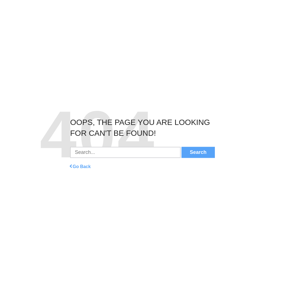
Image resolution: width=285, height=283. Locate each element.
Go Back (80, 166)
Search (198, 152)
